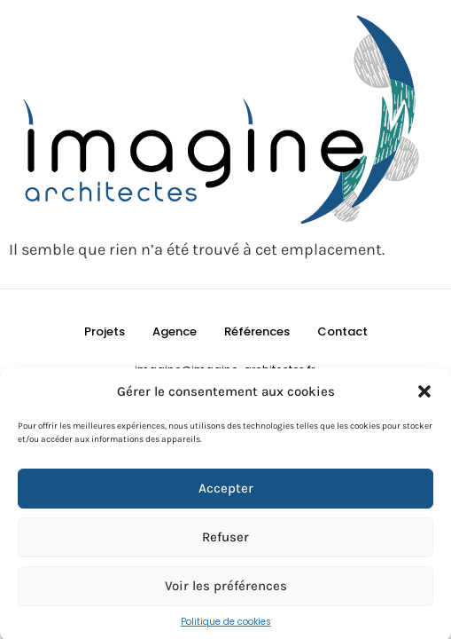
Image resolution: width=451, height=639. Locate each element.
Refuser (225, 540)
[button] (424, 395)
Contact (342, 331)
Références (257, 331)
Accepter (225, 491)
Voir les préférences (226, 588)
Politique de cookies (226, 624)
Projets (104, 331)
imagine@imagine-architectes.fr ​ (226, 369)
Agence (174, 331)
